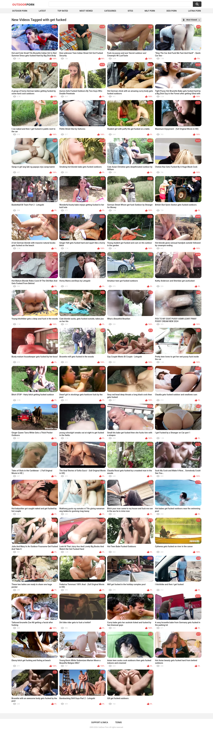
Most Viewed (86, 11)
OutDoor (23, 4)
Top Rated (63, 11)
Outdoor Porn (19, 11)
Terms (118, 722)
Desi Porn (172, 11)
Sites (130, 11)
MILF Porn (150, 11)
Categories (110, 11)
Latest (42, 11)
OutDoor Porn (103, 727)
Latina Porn (194, 11)
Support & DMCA (99, 722)
